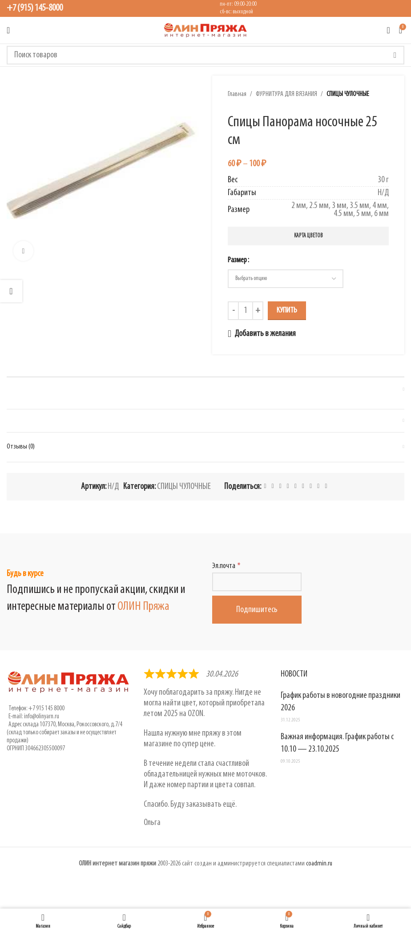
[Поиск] (205, 55)
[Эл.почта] (257, 582)
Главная (237, 94)
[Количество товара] (245, 310)
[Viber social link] (326, 487)
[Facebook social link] (265, 487)
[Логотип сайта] (205, 30)
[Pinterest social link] (280, 487)
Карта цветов (308, 236)
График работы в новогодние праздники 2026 (340, 702)
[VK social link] (310, 487)
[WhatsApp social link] (303, 487)
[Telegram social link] (318, 487)
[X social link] (273, 487)
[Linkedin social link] (288, 487)
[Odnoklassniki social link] (295, 487)
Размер (237, 260)
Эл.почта (223, 566)
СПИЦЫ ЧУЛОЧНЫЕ (347, 94)
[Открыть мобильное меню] (8, 30)
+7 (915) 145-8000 (35, 8)
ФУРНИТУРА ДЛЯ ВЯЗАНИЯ (286, 94)
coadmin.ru (319, 863)
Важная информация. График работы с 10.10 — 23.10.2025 (337, 743)
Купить (287, 310)
